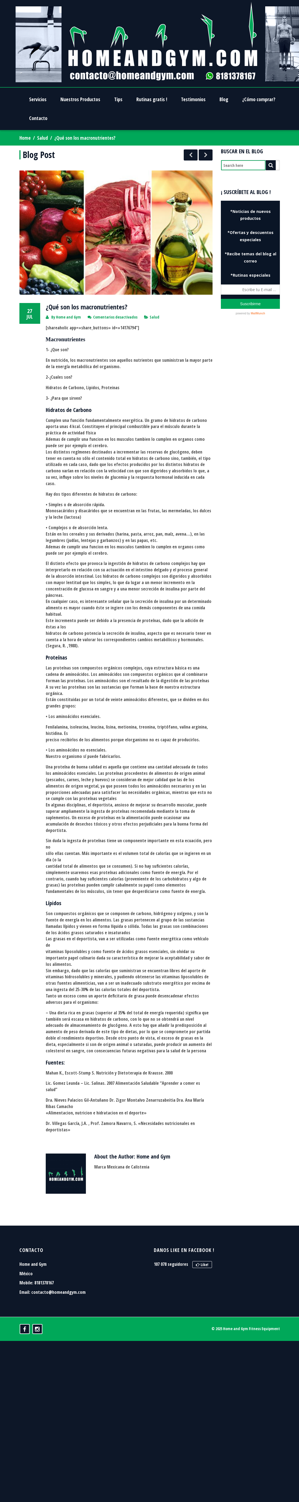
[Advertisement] (251, 364)
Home (25, 138)
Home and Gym (68, 297)
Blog (223, 99)
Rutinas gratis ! (151, 99)
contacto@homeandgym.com (58, 1273)
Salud (42, 138)
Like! (202, 1245)
